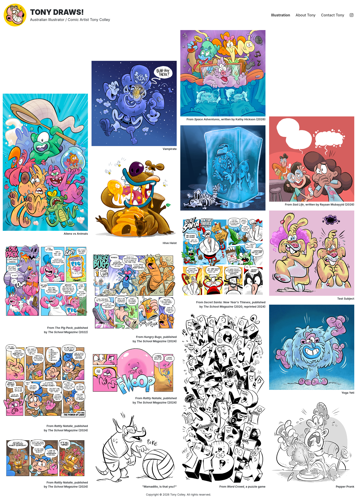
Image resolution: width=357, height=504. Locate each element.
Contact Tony (332, 15)
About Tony (306, 15)
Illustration (280, 15)
